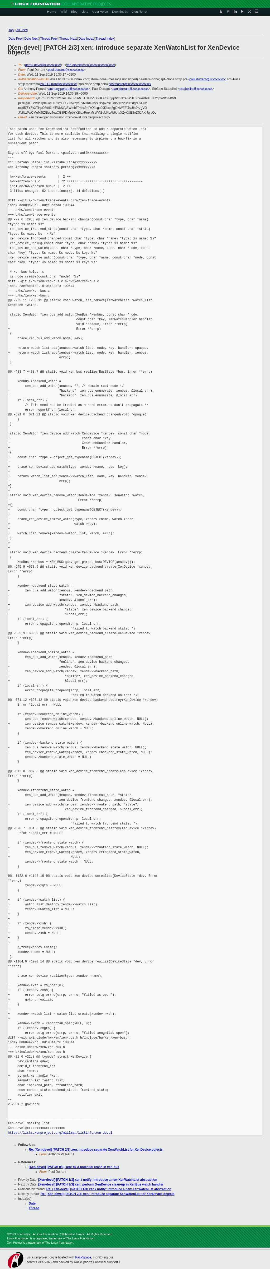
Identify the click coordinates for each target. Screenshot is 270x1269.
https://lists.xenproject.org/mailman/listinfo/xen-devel (60, 1133)
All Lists (21, 30)
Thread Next (68, 38)
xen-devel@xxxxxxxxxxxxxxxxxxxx (90, 65)
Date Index (86, 38)
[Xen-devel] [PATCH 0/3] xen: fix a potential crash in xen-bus (74, 1167)
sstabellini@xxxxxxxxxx (195, 89)
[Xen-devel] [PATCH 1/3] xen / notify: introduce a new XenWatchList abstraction (97, 1180)
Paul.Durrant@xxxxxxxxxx (58, 84)
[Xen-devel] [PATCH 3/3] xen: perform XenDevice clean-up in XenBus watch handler (100, 1184)
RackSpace (83, 1257)
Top (10, 30)
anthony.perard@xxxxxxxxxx (68, 89)
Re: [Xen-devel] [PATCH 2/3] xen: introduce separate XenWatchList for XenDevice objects (96, 1149)
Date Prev (15, 38)
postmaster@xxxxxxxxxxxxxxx (130, 84)
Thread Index (105, 38)
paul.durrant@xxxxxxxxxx (66, 70)
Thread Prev (48, 38)
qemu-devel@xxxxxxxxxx (43, 65)
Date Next (31, 38)
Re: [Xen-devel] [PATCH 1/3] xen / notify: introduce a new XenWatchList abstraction (108, 1189)
